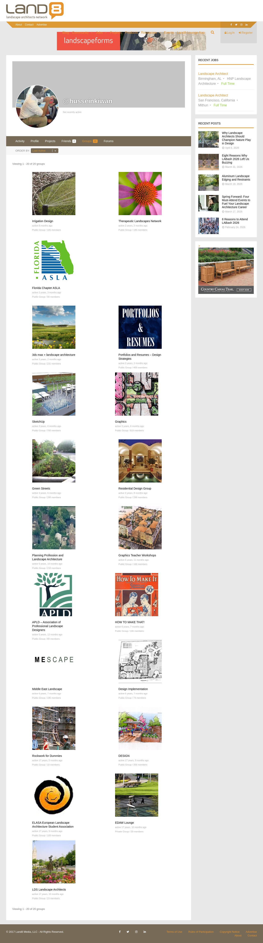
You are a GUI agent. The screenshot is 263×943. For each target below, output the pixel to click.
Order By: (22, 150)
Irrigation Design (42, 221)
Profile (35, 141)
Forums (108, 141)
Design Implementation (133, 689)
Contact (29, 24)
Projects (116, 32)
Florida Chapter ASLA (46, 288)
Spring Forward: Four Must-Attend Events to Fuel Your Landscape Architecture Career (236, 202)
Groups (90, 141)
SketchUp (38, 421)
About (18, 24)
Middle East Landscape (47, 689)
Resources (149, 32)
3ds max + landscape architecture (53, 354)
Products (131, 32)
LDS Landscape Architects (49, 889)
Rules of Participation (201, 931)
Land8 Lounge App (191, 32)
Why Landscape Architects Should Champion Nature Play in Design (236, 138)
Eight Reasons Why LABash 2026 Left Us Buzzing (235, 159)
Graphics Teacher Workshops (137, 555)
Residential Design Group (135, 488)
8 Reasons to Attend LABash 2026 (235, 221)
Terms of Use (174, 931)
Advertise (42, 24)
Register (246, 32)
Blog (65, 32)
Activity (19, 141)
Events (169, 32)
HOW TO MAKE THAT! (130, 622)
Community (80, 32)
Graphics (121, 421)
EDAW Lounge (124, 822)
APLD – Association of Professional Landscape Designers (47, 626)
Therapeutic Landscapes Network (140, 221)
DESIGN (124, 755)
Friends (69, 141)
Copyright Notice (230, 931)
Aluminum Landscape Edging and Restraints (236, 177)
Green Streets (41, 488)
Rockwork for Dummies (47, 755)
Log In (230, 32)
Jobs (99, 32)
